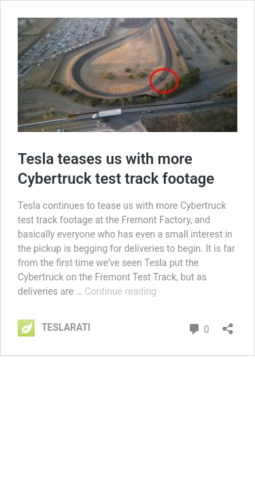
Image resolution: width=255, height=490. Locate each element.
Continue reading (120, 291)
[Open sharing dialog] (227, 324)
